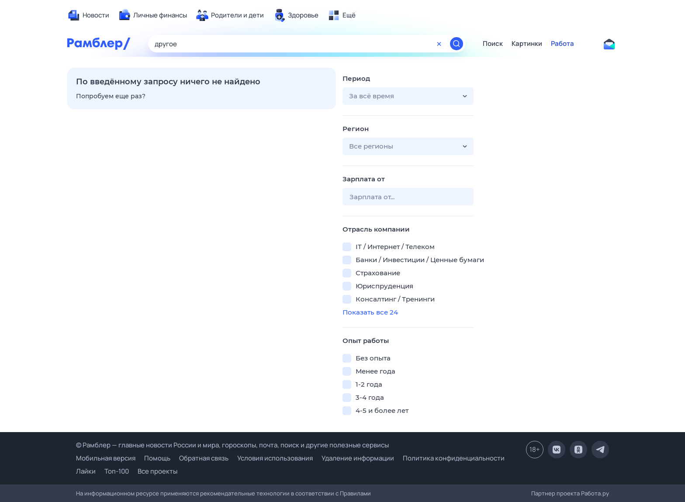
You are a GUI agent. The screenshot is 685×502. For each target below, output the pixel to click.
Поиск (493, 43)
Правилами (355, 493)
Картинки (527, 43)
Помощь (157, 458)
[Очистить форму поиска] (439, 43)
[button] (408, 96)
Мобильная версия (105, 458)
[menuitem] (88, 15)
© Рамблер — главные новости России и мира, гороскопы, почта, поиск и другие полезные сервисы (232, 445)
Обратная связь (203, 458)
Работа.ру (595, 493)
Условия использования (275, 458)
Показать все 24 (370, 312)
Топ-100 (116, 471)
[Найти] (456, 43)
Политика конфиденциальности (454, 458)
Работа (562, 43)
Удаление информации (358, 458)
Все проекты (157, 471)
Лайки (86, 471)
